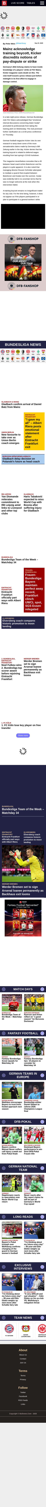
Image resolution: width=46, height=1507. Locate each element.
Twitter (23, 1490)
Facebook (23, 1494)
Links (23, 1502)
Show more (23, 833)
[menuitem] (5, 3)
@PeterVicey (21, 91)
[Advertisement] (23, 48)
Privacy (23, 1477)
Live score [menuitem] (17, 3)
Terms (23, 1473)
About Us (23, 1452)
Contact (23, 1456)
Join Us (23, 1460)
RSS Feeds (23, 1498)
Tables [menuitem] (31, 3)
